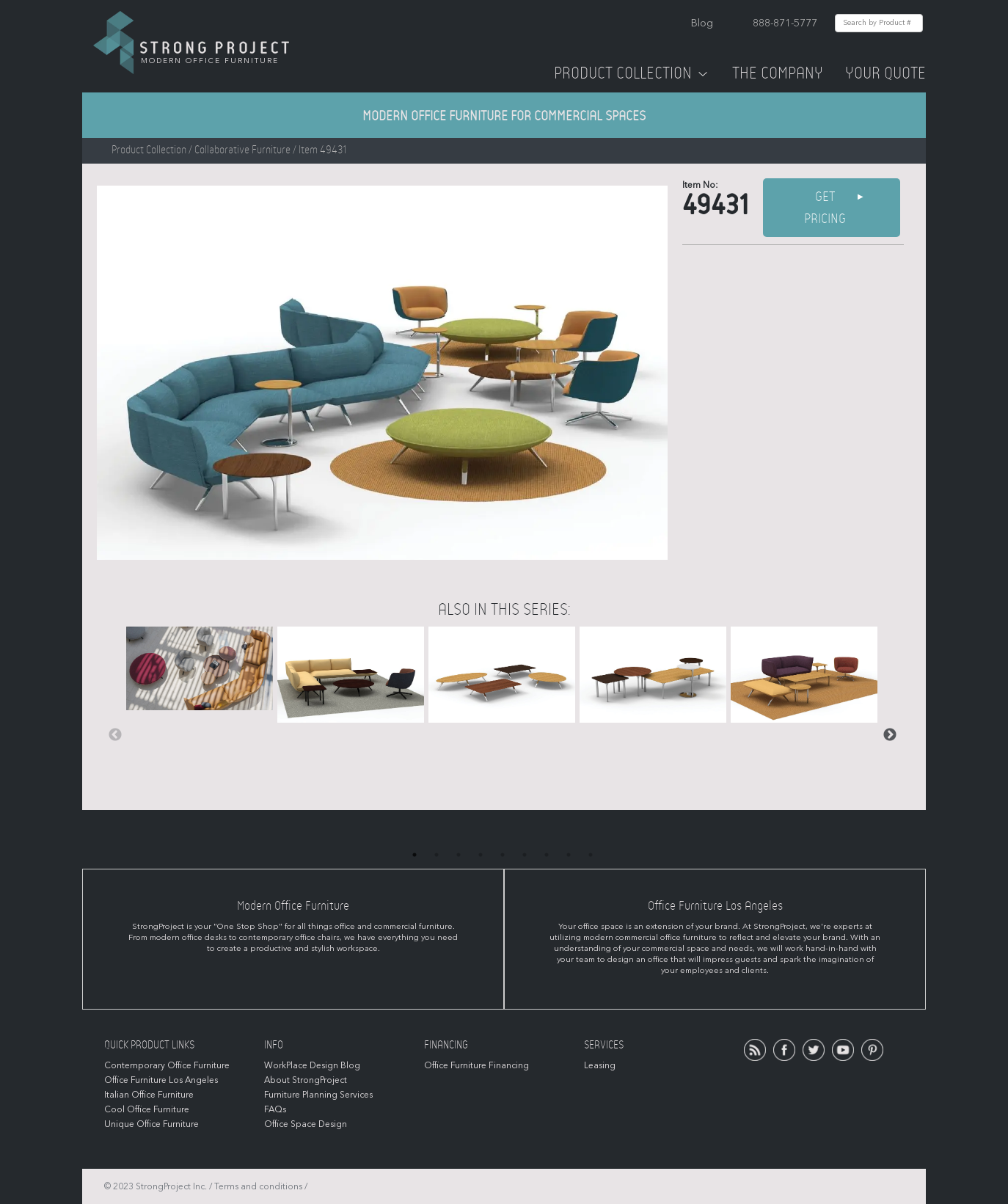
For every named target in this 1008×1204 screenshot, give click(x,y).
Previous (115, 735)
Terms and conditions (258, 1186)
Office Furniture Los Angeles (161, 1080)
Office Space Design (305, 1124)
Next (890, 735)
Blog (702, 23)
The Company (777, 73)
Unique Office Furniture (151, 1124)
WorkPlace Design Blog (312, 1065)
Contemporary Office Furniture (167, 1065)
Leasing (600, 1065)
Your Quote (885, 73)
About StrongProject (305, 1080)
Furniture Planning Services (318, 1095)
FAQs (275, 1109)
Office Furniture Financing (476, 1065)
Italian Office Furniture (149, 1095)
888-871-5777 (785, 23)
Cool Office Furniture (146, 1109)
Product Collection (632, 73)
